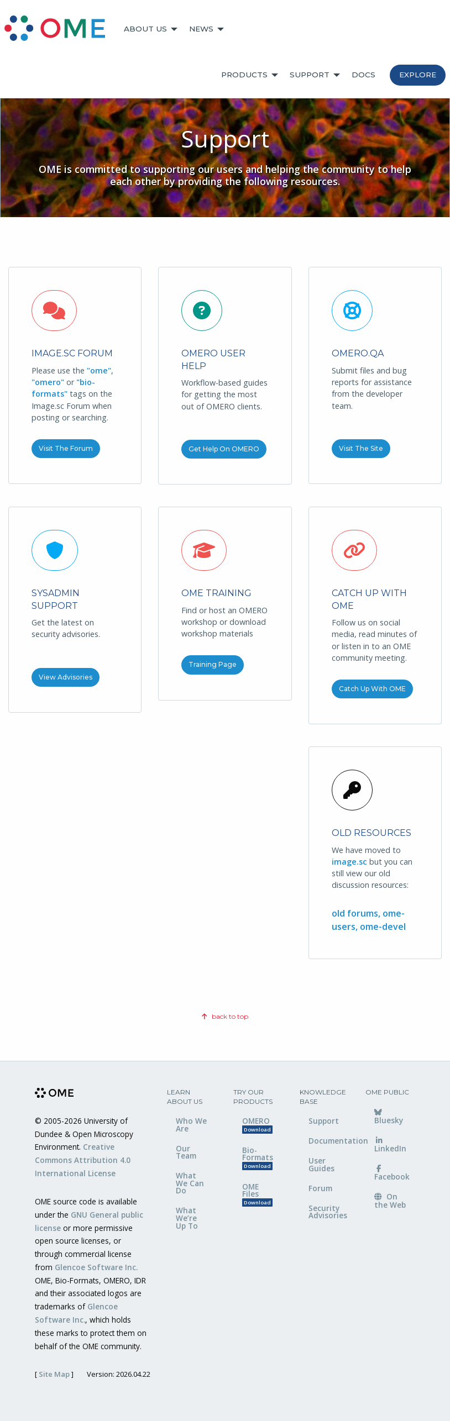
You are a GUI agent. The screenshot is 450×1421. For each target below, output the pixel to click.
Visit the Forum (66, 448)
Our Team (186, 1152)
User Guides (321, 1164)
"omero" (48, 382)
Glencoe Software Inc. (96, 1267)
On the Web (390, 1200)
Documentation (328, 1140)
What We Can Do (190, 1183)
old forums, (357, 913)
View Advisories (65, 677)
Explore (417, 74)
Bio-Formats (257, 1158)
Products (244, 74)
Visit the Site (361, 448)
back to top (225, 1016)
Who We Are (191, 1124)
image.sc (349, 861)
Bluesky (388, 1117)
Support (309, 74)
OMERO (257, 1124)
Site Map (54, 1374)
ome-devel (383, 926)
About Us (145, 28)
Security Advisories (327, 1212)
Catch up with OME (372, 689)
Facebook (392, 1173)
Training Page (213, 664)
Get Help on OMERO (224, 449)
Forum (320, 1188)
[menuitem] (59, 29)
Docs (363, 74)
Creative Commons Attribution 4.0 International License (82, 1159)
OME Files (257, 1194)
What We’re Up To (187, 1217)
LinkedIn (390, 1145)
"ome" (99, 370)
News (201, 28)
